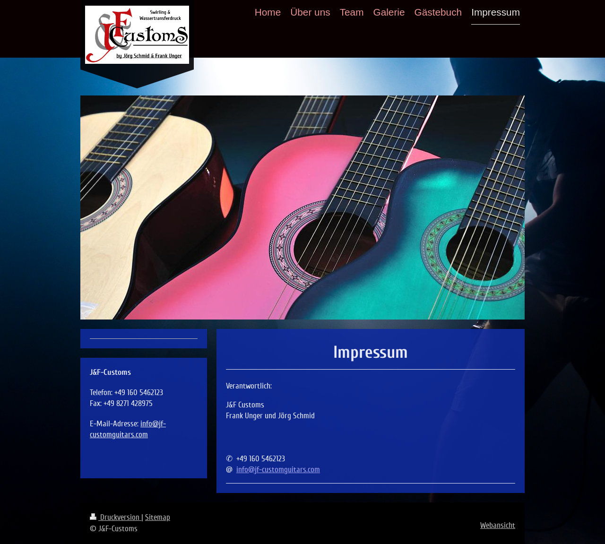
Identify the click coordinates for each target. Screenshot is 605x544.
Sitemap (157, 517)
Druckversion (115, 517)
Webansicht (497, 525)
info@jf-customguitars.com (278, 470)
